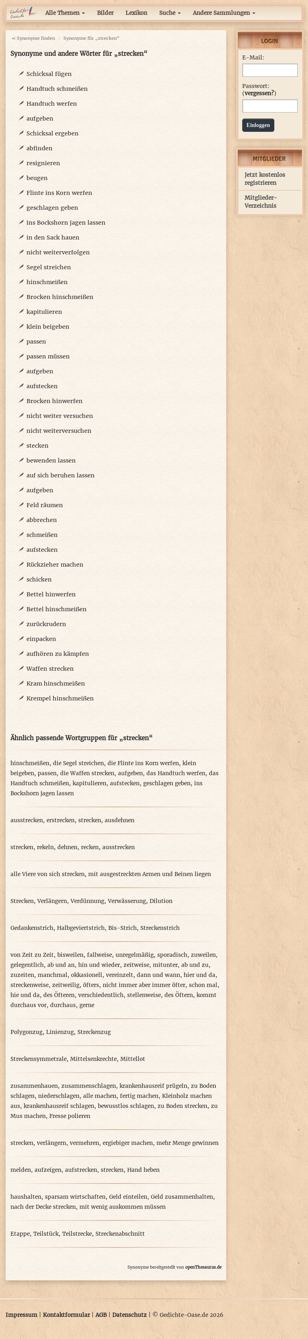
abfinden (39, 148)
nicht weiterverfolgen (58, 252)
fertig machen (139, 1096)
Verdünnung (87, 901)
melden (20, 1170)
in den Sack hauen (52, 237)
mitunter (165, 965)
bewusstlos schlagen (126, 1106)
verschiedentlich (101, 995)
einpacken (41, 639)
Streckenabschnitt (120, 1233)
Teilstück (46, 1233)
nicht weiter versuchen (59, 416)
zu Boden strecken (182, 1106)
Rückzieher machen (54, 564)
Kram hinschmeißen (55, 683)
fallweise (99, 955)
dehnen (67, 847)
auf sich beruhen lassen (60, 475)
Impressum (21, 1315)
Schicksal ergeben (52, 133)
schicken (39, 579)
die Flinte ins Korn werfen (143, 763)
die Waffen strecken (87, 773)
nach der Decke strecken (43, 1207)
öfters (91, 985)
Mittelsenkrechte (93, 1059)
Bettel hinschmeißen (56, 609)
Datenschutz (129, 1315)
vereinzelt (119, 975)
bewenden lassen (51, 460)
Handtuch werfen (51, 103)
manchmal (52, 975)
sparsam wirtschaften (75, 1197)
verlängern (51, 1143)
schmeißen (42, 534)
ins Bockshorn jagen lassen (65, 222)
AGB (101, 1315)
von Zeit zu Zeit (32, 955)
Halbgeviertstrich (81, 928)
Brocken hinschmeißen (59, 297)
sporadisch (172, 955)
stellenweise (144, 995)
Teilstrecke (77, 1233)
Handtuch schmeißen (57, 88)
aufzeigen (47, 1170)
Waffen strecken (50, 668)
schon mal (203, 985)
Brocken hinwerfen (54, 401)
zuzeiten (22, 975)
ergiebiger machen (128, 1143)
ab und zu (195, 965)
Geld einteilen (128, 1197)
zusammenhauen (34, 1086)
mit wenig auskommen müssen (122, 1207)
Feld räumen (44, 505)
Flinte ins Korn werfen (59, 193)
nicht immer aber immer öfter (144, 985)
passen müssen (48, 356)
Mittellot (132, 1059)
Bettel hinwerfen (51, 594)
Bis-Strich (122, 928)
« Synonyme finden (33, 38)
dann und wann (158, 975)
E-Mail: (253, 57)
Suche (170, 13)
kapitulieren (44, 311)
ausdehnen (119, 820)
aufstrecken (81, 1170)
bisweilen (70, 955)
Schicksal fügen (49, 74)
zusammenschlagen (88, 1086)
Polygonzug (26, 1032)
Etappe (20, 1233)
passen (36, 341)
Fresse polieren (69, 1116)
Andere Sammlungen (224, 13)
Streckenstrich (160, 928)
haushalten (25, 1197)
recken (90, 847)
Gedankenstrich (31, 928)
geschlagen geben (52, 207)
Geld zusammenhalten (182, 1197)
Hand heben (143, 1170)
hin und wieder (99, 965)
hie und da (25, 995)
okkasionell (86, 975)
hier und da (199, 975)
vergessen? (259, 93)
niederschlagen (58, 1096)
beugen (37, 178)
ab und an (61, 965)
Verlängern (52, 901)
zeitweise (136, 965)
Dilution (161, 901)
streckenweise (29, 985)
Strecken (22, 901)
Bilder (105, 13)
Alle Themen (65, 13)
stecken (37, 445)
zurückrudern (46, 624)
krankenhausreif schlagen (59, 1106)
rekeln (45, 847)
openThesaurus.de (203, 1267)
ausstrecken (26, 820)
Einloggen (258, 125)
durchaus (63, 1005)
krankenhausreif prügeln (153, 1086)
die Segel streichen (78, 763)
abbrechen (41, 520)
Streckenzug (94, 1032)
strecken (89, 820)
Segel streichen (48, 267)
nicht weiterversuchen (58, 430)
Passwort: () (259, 90)
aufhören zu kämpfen (57, 653)
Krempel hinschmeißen (60, 698)
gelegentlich (27, 965)
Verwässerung (127, 901)
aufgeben (39, 118)
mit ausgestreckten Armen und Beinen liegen (149, 874)
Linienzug (60, 1032)
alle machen (99, 1096)
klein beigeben (47, 326)
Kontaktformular (66, 1315)
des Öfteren (59, 995)
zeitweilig (65, 985)
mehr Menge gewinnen (187, 1143)
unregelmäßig (135, 955)
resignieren (43, 163)
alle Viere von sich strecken (47, 874)
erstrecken (61, 820)
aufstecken (42, 386)
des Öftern (178, 995)
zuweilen (203, 955)
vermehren (84, 1143)
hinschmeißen (47, 282)
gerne (86, 1005)
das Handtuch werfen (175, 773)
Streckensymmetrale (38, 1059)
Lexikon (136, 13)
